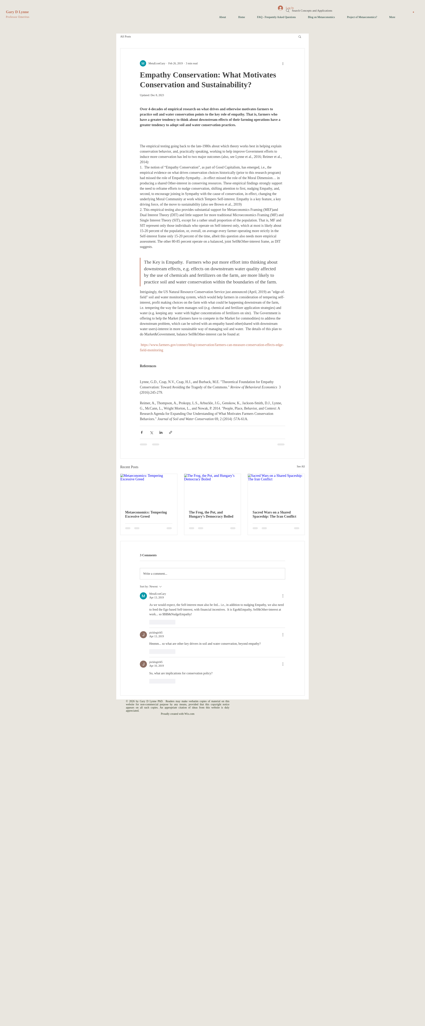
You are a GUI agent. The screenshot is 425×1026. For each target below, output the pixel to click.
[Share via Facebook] (142, 432)
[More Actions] (282, 596)
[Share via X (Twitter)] (151, 432)
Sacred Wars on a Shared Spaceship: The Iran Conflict (274, 514)
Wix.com (189, 713)
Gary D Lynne (17, 12)
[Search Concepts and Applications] (309, 10)
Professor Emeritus (17, 16)
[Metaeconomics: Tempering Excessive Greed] (148, 490)
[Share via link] (170, 432)
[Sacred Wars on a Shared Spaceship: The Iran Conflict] (276, 490)
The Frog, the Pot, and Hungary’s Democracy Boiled (211, 514)
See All (301, 466)
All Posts (125, 36)
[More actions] (282, 63)
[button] (413, 12)
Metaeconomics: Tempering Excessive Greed (146, 514)
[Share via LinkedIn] (161, 432)
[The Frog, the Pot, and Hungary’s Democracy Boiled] (212, 490)
